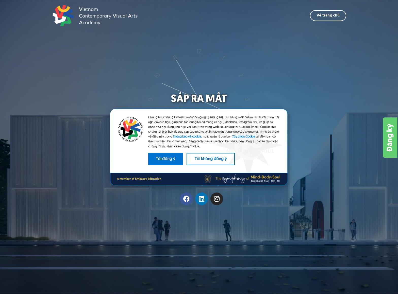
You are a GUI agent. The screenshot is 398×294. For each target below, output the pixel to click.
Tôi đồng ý (165, 159)
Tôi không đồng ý (211, 159)
